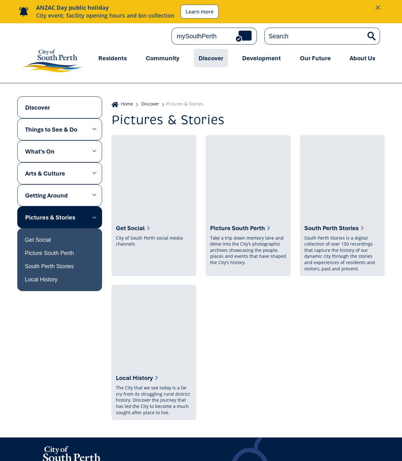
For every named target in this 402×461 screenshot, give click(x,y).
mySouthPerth (197, 36)
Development (261, 58)
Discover (210, 58)
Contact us (59, 392)
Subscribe (365, 389)
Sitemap (254, 449)
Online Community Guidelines (76, 449)
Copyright (124, 449)
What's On (40, 151)
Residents (112, 58)
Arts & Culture (45, 173)
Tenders (231, 449)
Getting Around (46, 195)
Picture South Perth (49, 253)
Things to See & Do (51, 129)
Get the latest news (312, 389)
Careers (208, 449)
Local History (41, 279)
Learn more (200, 11)
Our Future (315, 58)
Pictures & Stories (50, 217)
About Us (362, 58)
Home (127, 104)
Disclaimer (151, 449)
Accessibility (181, 449)
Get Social (38, 240)
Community (162, 58)
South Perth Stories (49, 266)
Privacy (31, 449)
